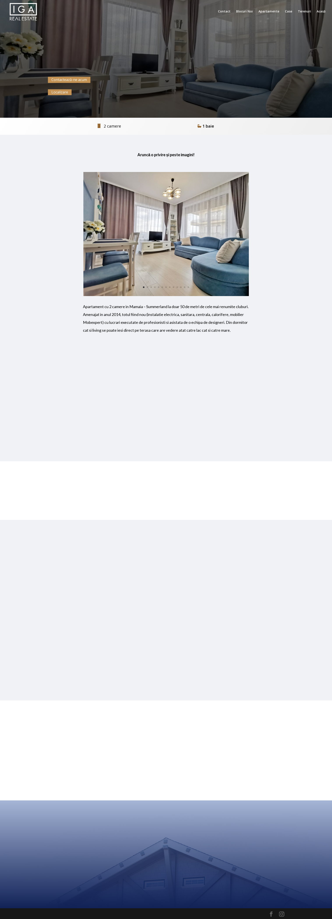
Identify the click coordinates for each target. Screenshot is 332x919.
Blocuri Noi (244, 11)
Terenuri (304, 11)
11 (181, 287)
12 (184, 287)
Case (288, 11)
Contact (224, 11)
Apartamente (268, 11)
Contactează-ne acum (69, 79)
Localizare (59, 92)
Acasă (321, 11)
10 (177, 287)
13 (188, 287)
